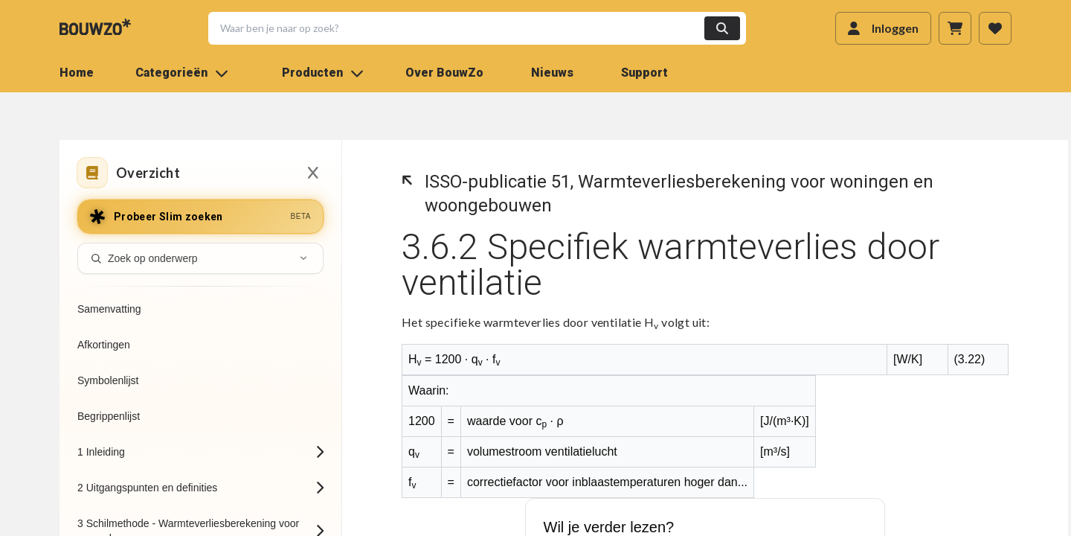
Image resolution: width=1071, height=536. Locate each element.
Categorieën (181, 73)
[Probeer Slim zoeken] (200, 217)
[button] (468, 28)
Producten (323, 73)
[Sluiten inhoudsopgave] (313, 172)
